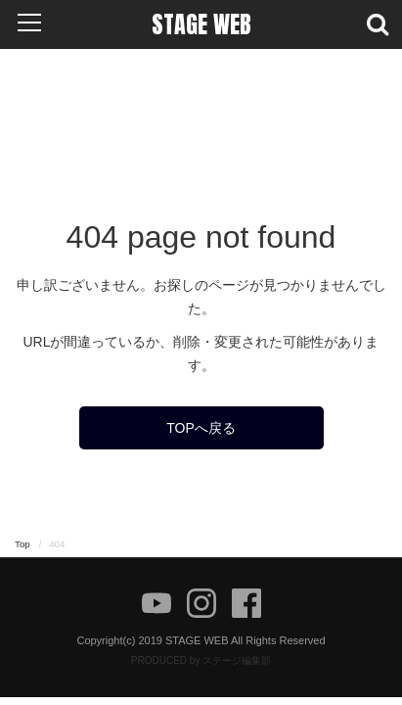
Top (22, 544)
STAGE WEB (201, 24)
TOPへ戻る (201, 428)
